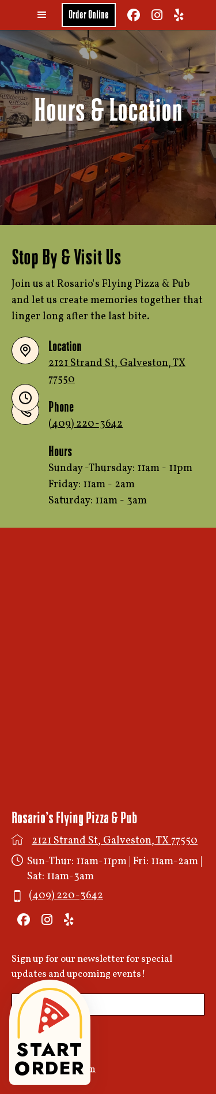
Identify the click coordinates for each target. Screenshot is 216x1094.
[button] (42, 15)
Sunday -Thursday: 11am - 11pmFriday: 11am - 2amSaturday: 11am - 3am (120, 484)
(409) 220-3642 (85, 424)
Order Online (89, 15)
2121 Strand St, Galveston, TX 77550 (115, 841)
